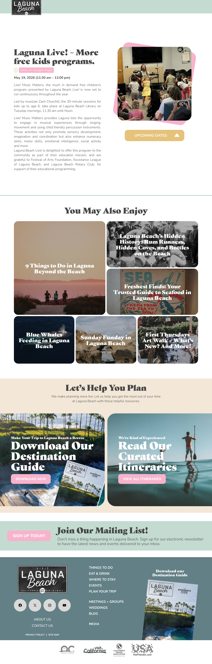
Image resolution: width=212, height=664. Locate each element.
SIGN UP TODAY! (29, 535)
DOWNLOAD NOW (31, 479)
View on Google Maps (36, 70)
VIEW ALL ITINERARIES (142, 479)
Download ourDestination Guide (170, 572)
